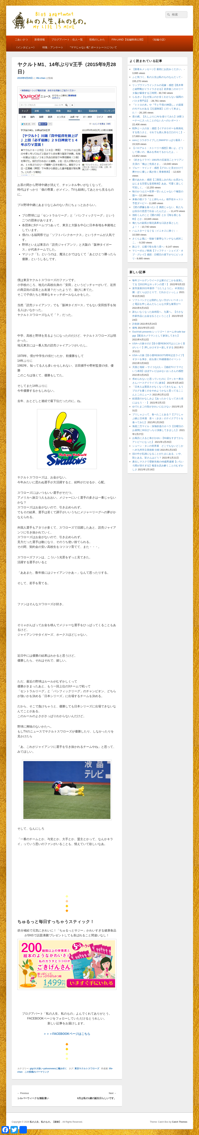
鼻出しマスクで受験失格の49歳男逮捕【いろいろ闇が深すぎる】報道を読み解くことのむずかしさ (157, 465)
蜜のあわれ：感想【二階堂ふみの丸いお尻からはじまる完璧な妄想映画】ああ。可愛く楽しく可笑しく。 (157, 183)
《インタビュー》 (25, 47)
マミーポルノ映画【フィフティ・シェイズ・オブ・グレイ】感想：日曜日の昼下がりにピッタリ (157, 254)
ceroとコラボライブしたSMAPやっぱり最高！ (157, 140)
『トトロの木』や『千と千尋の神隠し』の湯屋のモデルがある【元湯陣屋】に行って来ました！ (157, 108)
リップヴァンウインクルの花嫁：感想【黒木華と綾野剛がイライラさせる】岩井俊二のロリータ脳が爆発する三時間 (157, 89)
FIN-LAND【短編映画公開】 (128, 39)
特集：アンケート (52, 47)
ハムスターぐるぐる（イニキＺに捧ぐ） (154, 230)
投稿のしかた (97, 39)
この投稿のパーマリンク (36, 1072)
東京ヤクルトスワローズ (87, 1068)
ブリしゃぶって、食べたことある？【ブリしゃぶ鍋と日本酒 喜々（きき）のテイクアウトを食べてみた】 (157, 418)
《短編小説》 (159, 39)
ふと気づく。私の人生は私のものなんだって (156, 77)
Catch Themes (179, 1122)
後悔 (134, 327)
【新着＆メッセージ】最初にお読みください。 (157, 69)
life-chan (40, 78)
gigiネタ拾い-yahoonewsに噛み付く (48, 1068)
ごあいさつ (21, 39)
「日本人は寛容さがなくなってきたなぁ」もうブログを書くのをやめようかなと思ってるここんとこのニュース (157, 390)
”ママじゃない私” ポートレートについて (93, 47)
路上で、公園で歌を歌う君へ (148, 246)
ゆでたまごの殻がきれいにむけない (151, 406)
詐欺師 (136, 323)
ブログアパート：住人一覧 (67, 39)
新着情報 (39, 39)
